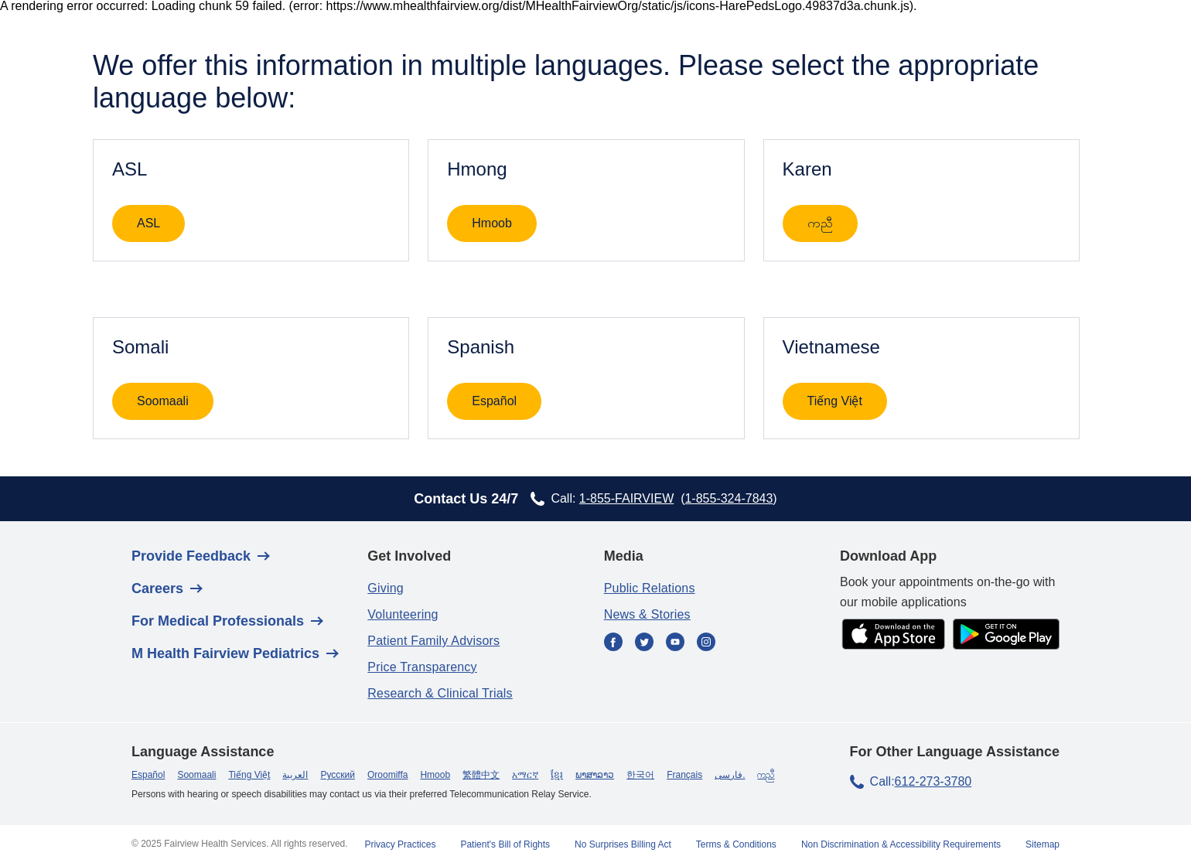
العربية (295, 774)
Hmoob (492, 223)
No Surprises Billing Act (623, 844)
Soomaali (163, 401)
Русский (337, 774)
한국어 (640, 774)
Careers (157, 588)
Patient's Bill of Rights (505, 844)
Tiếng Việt (834, 401)
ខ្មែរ (557, 774)
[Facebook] (613, 643)
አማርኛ (525, 774)
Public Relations (649, 588)
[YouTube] (675, 643)
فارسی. (730, 774)
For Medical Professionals (217, 621)
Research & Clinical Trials (439, 693)
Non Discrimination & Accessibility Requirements (901, 844)
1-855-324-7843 (728, 498)
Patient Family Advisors (433, 640)
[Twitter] (644, 643)
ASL (148, 223)
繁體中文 (481, 774)
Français (684, 774)
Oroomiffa (387, 774)
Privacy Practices (399, 844)
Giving (385, 588)
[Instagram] (706, 643)
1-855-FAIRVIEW (626, 498)
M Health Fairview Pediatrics (225, 653)
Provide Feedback (191, 556)
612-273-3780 (933, 781)
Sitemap (1042, 844)
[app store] (893, 635)
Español (494, 401)
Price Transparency (421, 667)
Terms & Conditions (736, 844)
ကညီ (820, 223)
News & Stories (647, 614)
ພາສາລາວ (594, 774)
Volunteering (402, 614)
